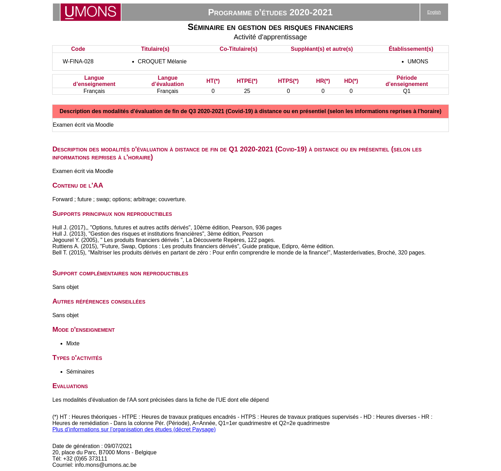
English (434, 12)
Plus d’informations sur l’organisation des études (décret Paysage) (134, 429)
